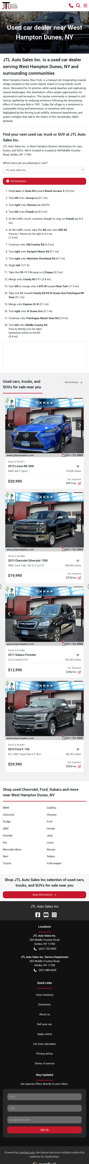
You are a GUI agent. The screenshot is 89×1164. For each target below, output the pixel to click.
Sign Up (44, 1129)
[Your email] (44, 1119)
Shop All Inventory (44, 895)
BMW (6, 807)
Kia (5, 842)
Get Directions (16, 181)
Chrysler (52, 814)
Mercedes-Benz (12, 849)
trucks (6, 150)
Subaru (51, 856)
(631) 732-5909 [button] (45, 949)
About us (44, 1014)
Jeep (49, 835)
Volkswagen (54, 863)
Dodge (7, 821)
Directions (44, 1004)
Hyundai (8, 835)
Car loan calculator (44, 1044)
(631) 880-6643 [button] (45, 970)
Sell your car (44, 1024)
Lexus (50, 842)
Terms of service (45, 1063)
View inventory (44, 994)
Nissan (51, 849)
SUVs (20, 150)
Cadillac (51, 807)
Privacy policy (44, 1053)
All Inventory (74, 382)
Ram (5, 856)
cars (79, 146)
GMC (6, 828)
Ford (49, 821)
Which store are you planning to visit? (25, 163)
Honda (51, 828)
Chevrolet (8, 814)
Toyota (7, 863)
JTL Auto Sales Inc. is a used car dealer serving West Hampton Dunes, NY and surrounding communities (42, 66)
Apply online (44, 1034)
